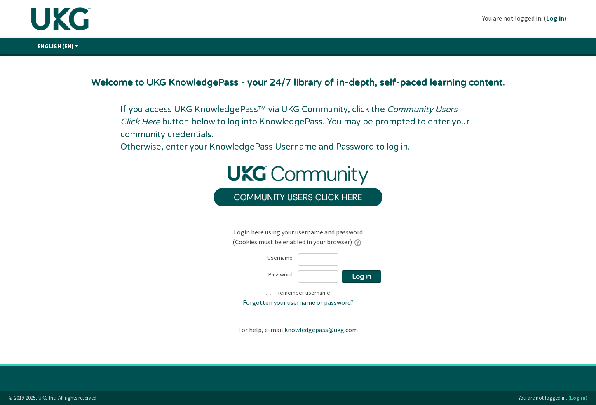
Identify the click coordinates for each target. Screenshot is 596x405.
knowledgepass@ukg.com (321, 329)
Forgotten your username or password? (298, 302)
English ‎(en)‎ (58, 46)
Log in (555, 18)
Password (280, 274)
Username (280, 257)
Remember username (303, 292)
